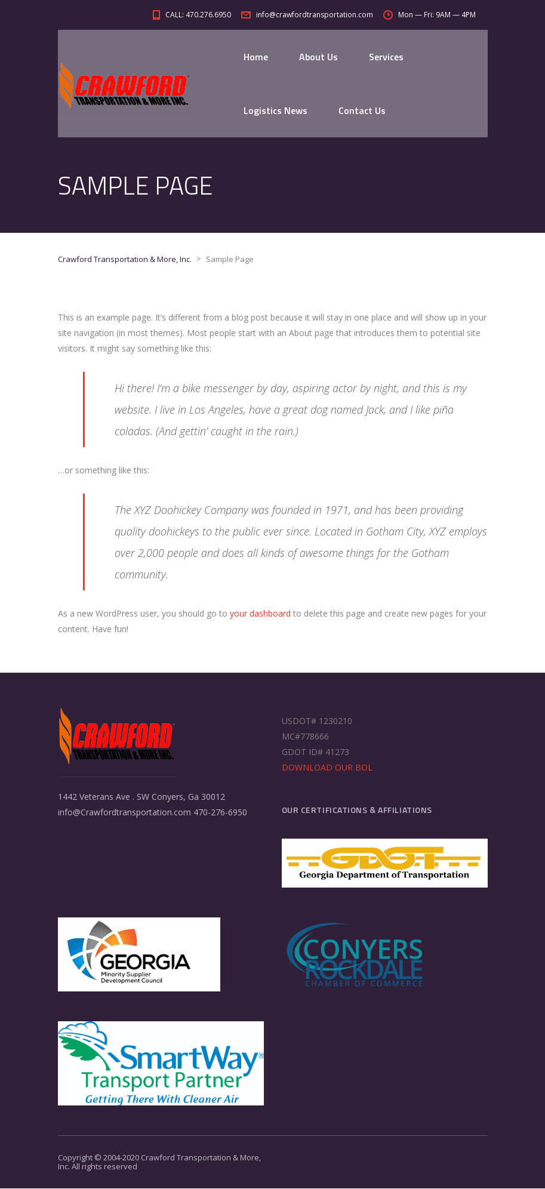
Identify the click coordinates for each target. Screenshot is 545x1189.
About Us (318, 57)
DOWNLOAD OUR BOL (327, 768)
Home (256, 57)
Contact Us (362, 110)
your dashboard (260, 614)
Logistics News (275, 110)
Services (386, 57)
